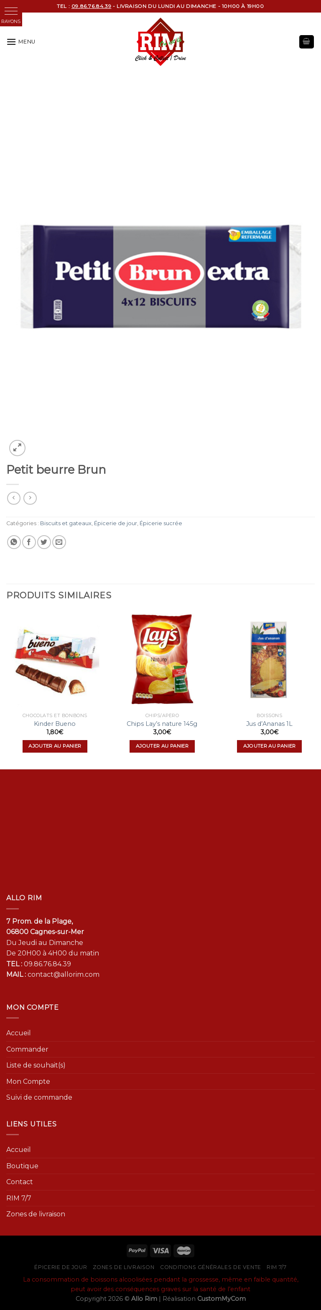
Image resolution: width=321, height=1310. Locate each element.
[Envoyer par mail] (59, 542)
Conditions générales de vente (210, 1267)
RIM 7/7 (18, 1198)
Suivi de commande (39, 1097)
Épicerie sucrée (161, 523)
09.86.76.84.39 (47, 964)
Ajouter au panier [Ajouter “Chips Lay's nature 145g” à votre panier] (162, 746)
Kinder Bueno (55, 724)
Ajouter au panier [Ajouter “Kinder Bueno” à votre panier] (54, 746)
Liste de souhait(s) (36, 1065)
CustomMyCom (221, 1298)
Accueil (18, 1033)
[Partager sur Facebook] (29, 542)
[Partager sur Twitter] (44, 542)
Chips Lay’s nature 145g (162, 724)
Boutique (22, 1166)
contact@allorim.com (63, 974)
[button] (11, 11)
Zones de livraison (35, 1214)
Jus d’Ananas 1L (269, 724)
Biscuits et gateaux (66, 523)
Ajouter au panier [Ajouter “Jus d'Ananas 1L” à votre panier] (269, 746)
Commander (27, 1049)
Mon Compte (28, 1081)
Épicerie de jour (115, 523)
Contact (19, 1182)
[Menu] (21, 41)
